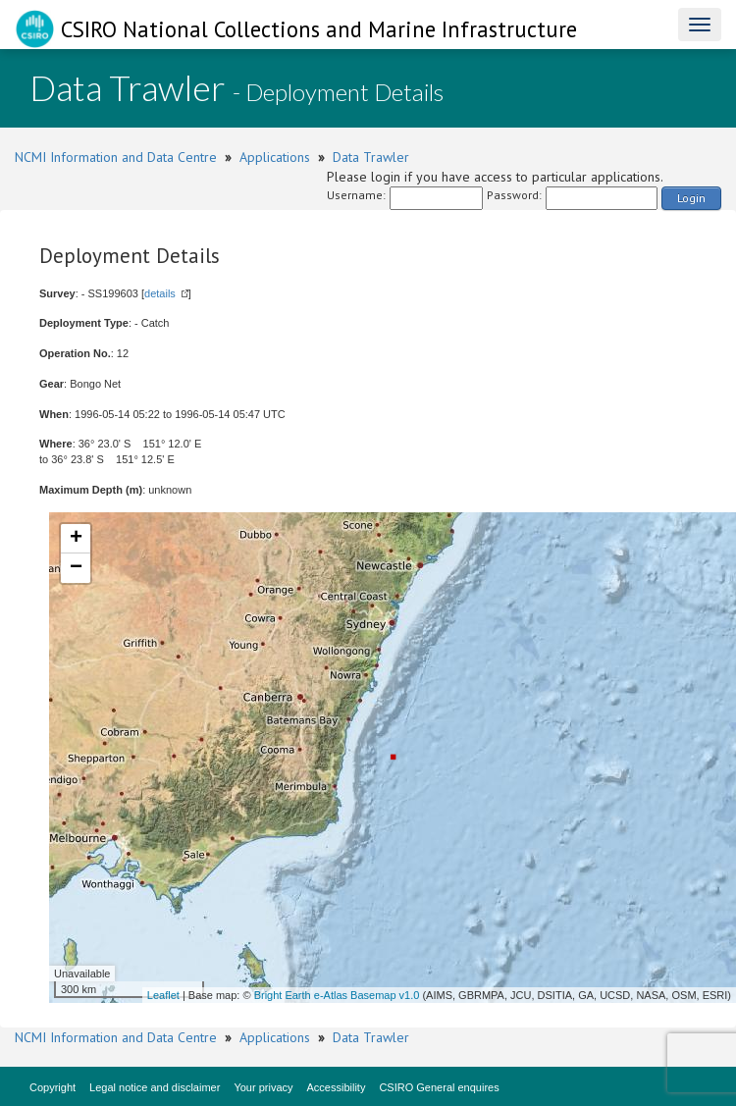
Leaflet (163, 995)
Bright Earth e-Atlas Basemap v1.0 (337, 995)
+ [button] (76, 538)
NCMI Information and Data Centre (116, 157)
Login (691, 197)
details (160, 293)
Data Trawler (371, 157)
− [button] (76, 568)
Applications (274, 157)
